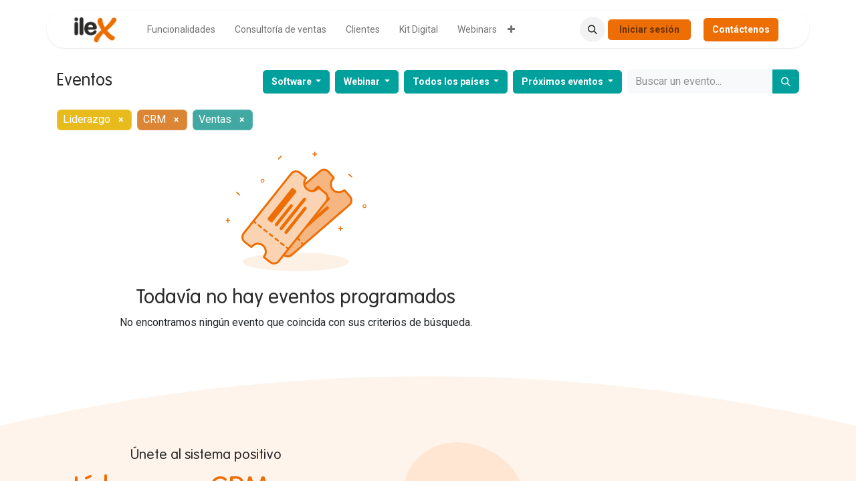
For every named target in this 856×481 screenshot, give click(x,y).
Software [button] (293, 81)
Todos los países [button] (452, 81)
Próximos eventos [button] (563, 81)
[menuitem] (181, 29)
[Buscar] (785, 81)
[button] (592, 29)
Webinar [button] (363, 81)
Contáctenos (741, 29)
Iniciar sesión (649, 29)
